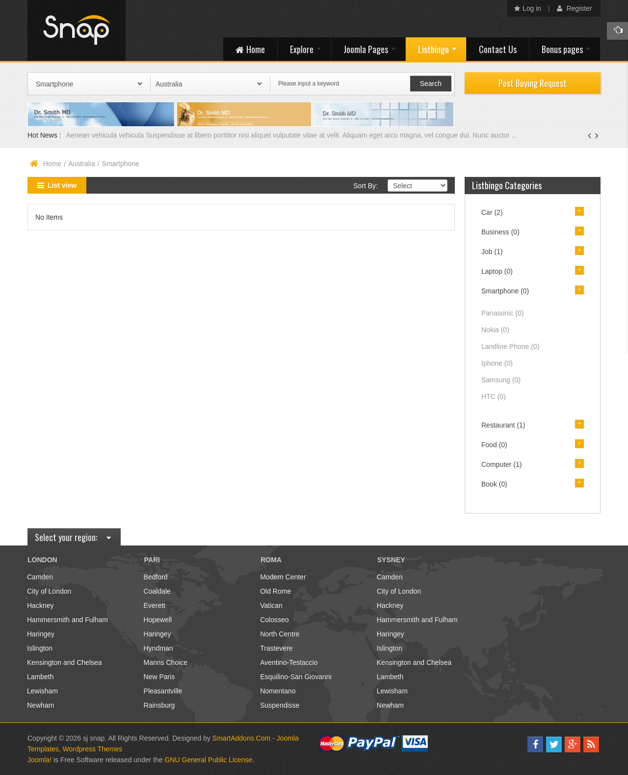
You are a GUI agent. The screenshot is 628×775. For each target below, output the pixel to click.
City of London (49, 591)
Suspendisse (279, 705)
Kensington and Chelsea (64, 662)
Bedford (156, 577)
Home (52, 164)
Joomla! (39, 760)
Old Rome (275, 591)
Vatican (271, 605)
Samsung (501, 380)
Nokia (495, 330)
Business (500, 232)
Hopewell (158, 620)
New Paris (159, 677)
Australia (81, 164)
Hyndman (158, 648)
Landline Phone (510, 346)
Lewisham (42, 691)
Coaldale (157, 591)
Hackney (40, 605)
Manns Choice (166, 662)
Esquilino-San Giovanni (296, 677)
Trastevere (276, 648)
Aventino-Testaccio (288, 662)
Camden (40, 577)
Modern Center (283, 577)
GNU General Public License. (209, 760)
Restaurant (503, 425)
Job (492, 252)
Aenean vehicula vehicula (106, 135)
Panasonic (502, 313)
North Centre (279, 634)
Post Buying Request (532, 83)
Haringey (40, 634)
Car (492, 212)
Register (574, 8)
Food (494, 445)
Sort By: (365, 186)
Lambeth (40, 677)
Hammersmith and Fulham (67, 620)
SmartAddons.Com (241, 738)
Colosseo (274, 620)
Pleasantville (163, 691)
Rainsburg (159, 705)
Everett (154, 605)
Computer (501, 464)
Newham (40, 705)
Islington (39, 648)
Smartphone (505, 291)
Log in (527, 8)
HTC (493, 397)
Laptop (497, 271)
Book (494, 484)
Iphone (497, 363)
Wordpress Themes (93, 749)
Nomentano (277, 691)
